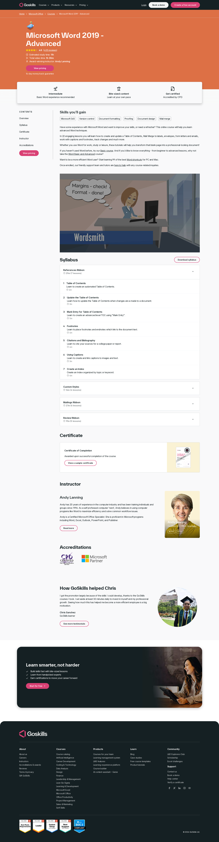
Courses (51, 14)
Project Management (65, 800)
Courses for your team (103, 754)
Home (22, 14)
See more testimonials (74, 624)
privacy (30, 772)
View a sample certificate (80, 463)
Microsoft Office (36, 14)
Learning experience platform (106, 765)
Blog (132, 754)
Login (143, 5)
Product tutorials (137, 765)
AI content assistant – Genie (105, 772)
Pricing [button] (83, 5)
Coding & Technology (66, 765)
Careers (23, 758)
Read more (68, 528)
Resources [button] (71, 5)
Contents (25, 112)
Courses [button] (44, 5)
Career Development (65, 761)
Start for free (38, 686)
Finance (59, 775)
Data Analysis (62, 768)
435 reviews (50, 50)
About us (23, 754)
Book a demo (158, 5)
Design (59, 772)
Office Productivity (64, 797)
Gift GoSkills (24, 775)
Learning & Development (67, 786)
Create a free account (185, 5)
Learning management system (106, 758)
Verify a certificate (175, 782)
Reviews (23, 768)
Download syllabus (187, 260)
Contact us (172, 771)
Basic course (106, 150)
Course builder (100, 768)
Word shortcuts (134, 159)
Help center (172, 779)
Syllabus (23, 125)
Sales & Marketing (64, 804)
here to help (120, 165)
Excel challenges (175, 761)
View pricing (40, 68)
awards (37, 765)
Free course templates (140, 761)
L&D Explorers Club (176, 754)
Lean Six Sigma (63, 783)
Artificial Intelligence (65, 758)
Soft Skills (60, 808)
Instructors (23, 761)
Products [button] (56, 5)
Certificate (24, 131)
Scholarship (172, 758)
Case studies (136, 758)
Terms (22, 772)
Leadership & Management (68, 779)
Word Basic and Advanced (81, 154)
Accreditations (26, 145)
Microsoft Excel (63, 790)
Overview (24, 118)
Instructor (24, 138)
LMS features (99, 761)
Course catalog (63, 754)
